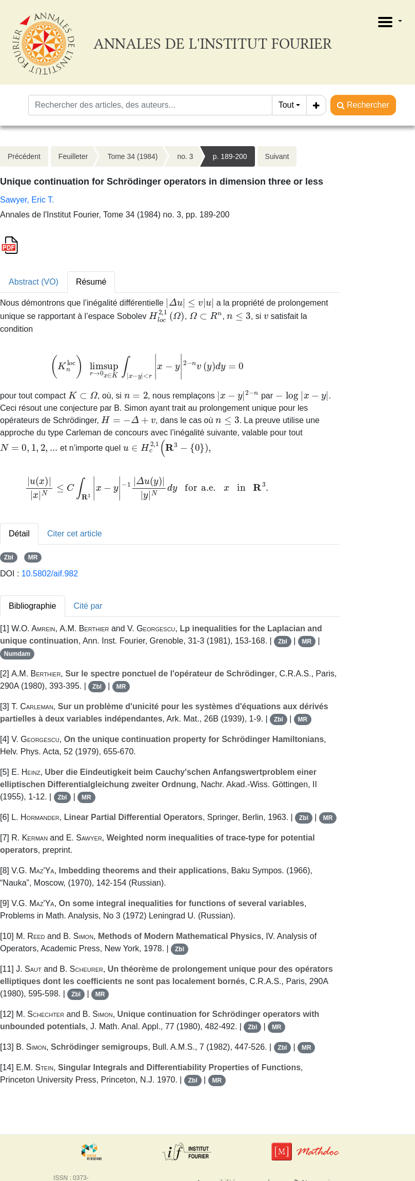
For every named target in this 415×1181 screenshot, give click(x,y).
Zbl (8, 557)
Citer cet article (74, 533)
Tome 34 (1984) (132, 156)
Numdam (17, 653)
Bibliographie (32, 606)
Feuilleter (73, 156)
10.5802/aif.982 (50, 573)
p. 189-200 (230, 156)
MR (33, 557)
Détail (19, 533)
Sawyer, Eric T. (27, 199)
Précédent (24, 156)
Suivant (277, 156)
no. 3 (185, 156)
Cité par (88, 606)
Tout (286, 105)
